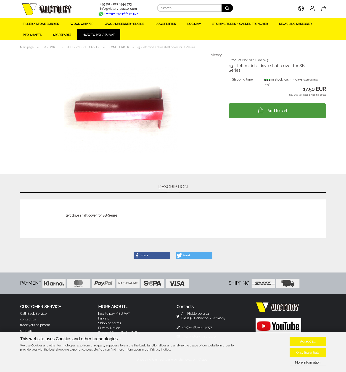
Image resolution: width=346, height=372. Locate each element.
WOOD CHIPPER (81, 24)
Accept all (307, 341)
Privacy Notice (160, 349)
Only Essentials (307, 352)
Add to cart (272, 110)
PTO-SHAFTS (32, 35)
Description (173, 186)
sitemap (26, 331)
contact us (28, 319)
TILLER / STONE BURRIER (41, 24)
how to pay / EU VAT (99, 35)
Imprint (103, 318)
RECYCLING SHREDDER (295, 24)
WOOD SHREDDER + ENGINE (124, 24)
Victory (216, 55)
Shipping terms (109, 323)
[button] (301, 9)
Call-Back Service (33, 313)
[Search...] (227, 8)
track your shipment (35, 325)
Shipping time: (243, 79)
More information (307, 362)
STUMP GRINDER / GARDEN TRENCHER (240, 24)
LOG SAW (194, 24)
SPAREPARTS (62, 35)
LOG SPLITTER (166, 24)
